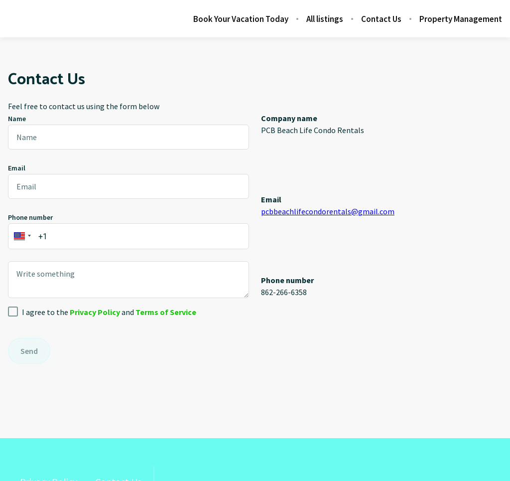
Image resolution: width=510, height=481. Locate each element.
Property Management (460, 19)
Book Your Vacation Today (240, 19)
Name (17, 118)
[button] (21, 236)
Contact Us (381, 19)
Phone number (30, 217)
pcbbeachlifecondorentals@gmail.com (327, 211)
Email (16, 167)
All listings (324, 19)
